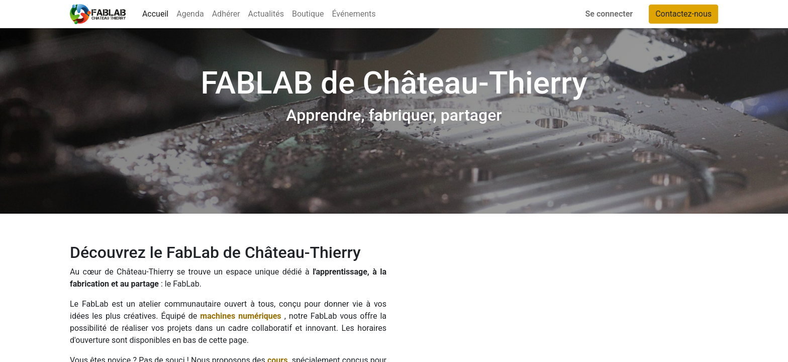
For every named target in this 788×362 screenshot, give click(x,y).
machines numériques (240, 316)
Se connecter (609, 14)
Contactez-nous (683, 14)
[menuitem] (155, 14)
